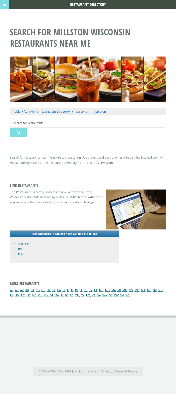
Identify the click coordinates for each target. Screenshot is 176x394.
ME (101, 290)
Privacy (106, 371)
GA (59, 290)
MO (136, 290)
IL (72, 290)
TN (77, 295)
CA (32, 290)
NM (17, 295)
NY (23, 295)
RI (61, 295)
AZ (22, 290)
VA (99, 295)
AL (11, 290)
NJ (11, 295)
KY (90, 290)
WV (116, 295)
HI (63, 290)
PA (57, 295)
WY (128, 295)
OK (46, 295)
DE (49, 290)
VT (94, 295)
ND (34, 295)
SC (66, 295)
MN (124, 290)
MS (131, 290)
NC (29, 295)
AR (27, 290)
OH (40, 295)
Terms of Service (126, 371)
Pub (20, 254)
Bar (20, 249)
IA (81, 290)
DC (111, 295)
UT (88, 295)
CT (43, 290)
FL (53, 290)
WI (122, 295)
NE (149, 290)
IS (68, 290)
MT (143, 290)
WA (104, 295)
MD (107, 290)
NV (155, 290)
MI (119, 290)
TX (82, 295)
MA (113, 290)
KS (85, 290)
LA (95, 290)
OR (52, 295)
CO (38, 290)
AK (17, 290)
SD (71, 295)
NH (160, 290)
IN (76, 290)
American (24, 243)
